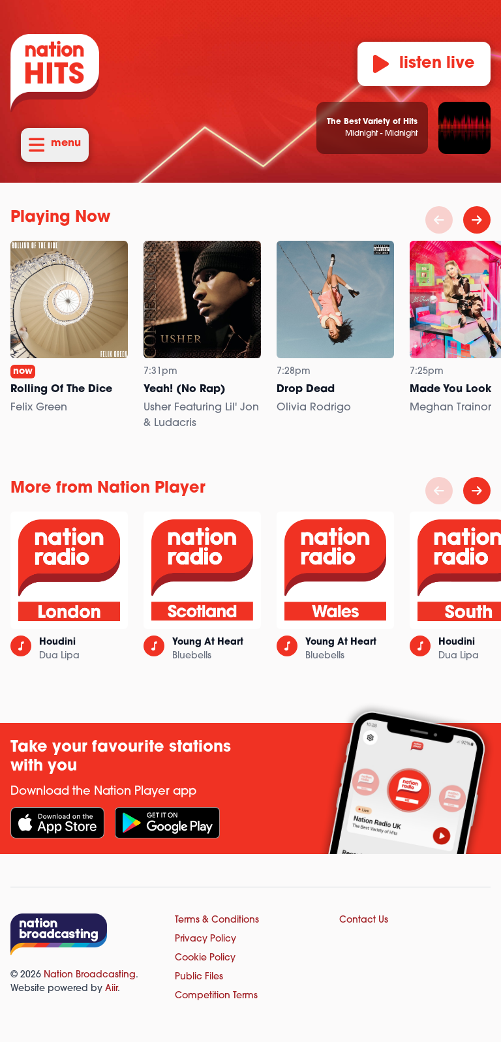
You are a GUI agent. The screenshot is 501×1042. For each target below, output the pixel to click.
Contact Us (363, 920)
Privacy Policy (205, 939)
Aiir (111, 989)
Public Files (199, 977)
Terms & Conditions (217, 920)
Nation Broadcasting (90, 975)
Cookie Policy (205, 958)
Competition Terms (216, 996)
